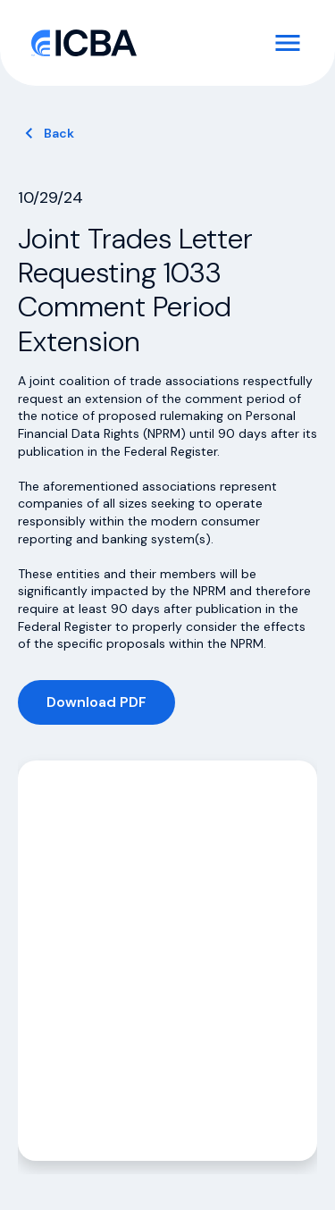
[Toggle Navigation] (288, 43)
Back (59, 133)
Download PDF (96, 702)
